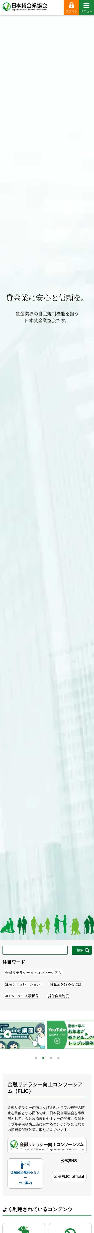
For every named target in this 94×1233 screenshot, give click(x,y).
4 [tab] (58, 1057)
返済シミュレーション (22, 984)
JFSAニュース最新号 (21, 996)
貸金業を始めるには (65, 984)
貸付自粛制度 (58, 996)
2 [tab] (43, 1057)
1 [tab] (35, 1057)
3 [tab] (50, 1057)
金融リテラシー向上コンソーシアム (33, 973)
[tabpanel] (46, 1035)
